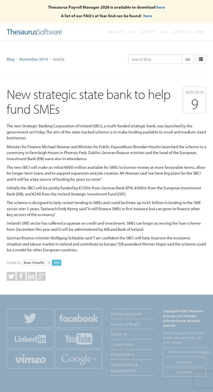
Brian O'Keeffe (34, 262)
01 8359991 (184, 372)
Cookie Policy (122, 344)
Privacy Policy (123, 354)
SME (57, 262)
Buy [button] (133, 32)
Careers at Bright (125, 324)
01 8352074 (184, 362)
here (160, 7)
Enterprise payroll (126, 313)
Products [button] (116, 32)
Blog (164, 32)
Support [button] (148, 32)
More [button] (199, 32)
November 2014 (33, 59)
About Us (181, 32)
